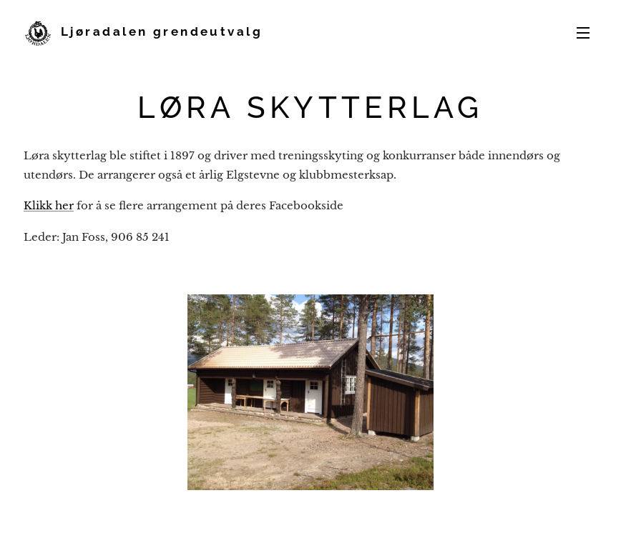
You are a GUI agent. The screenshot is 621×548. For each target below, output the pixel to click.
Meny (583, 33)
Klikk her (49, 205)
